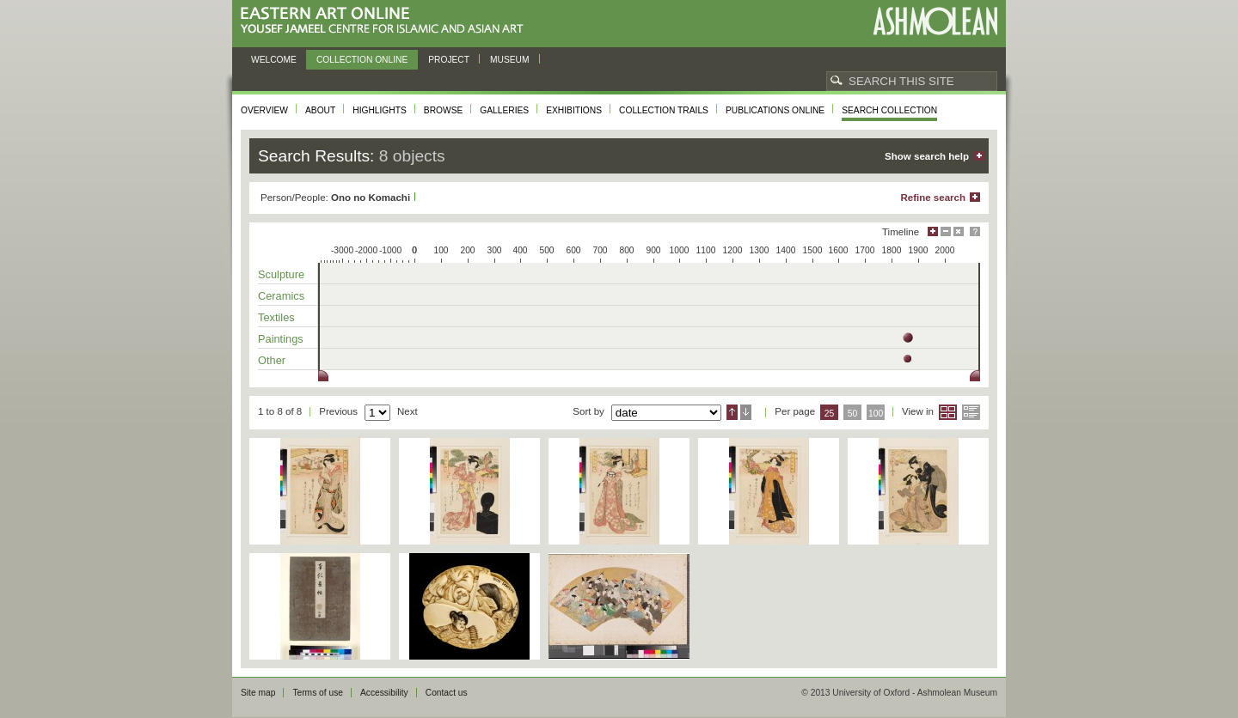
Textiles (276, 317)
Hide (958, 231)
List (971, 412)
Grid (948, 412)
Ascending (732, 412)
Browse (443, 110)
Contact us (447, 692)
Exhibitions (574, 110)
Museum (510, 59)
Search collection (889, 110)
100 (875, 413)
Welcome (274, 59)
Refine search (932, 197)
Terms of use (317, 692)
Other (271, 360)
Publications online (775, 110)
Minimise (946, 231)
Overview (264, 110)
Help (975, 231)
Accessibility (384, 692)
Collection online (362, 59)
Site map (258, 692)
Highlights (379, 110)
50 (853, 413)
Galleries (504, 110)
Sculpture (281, 274)
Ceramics (281, 295)
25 (829, 413)
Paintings (280, 338)
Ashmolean (935, 21)
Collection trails (663, 110)
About (320, 110)
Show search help (927, 156)
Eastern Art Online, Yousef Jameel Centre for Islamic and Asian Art (386, 21)
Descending (745, 412)
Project (448, 59)
